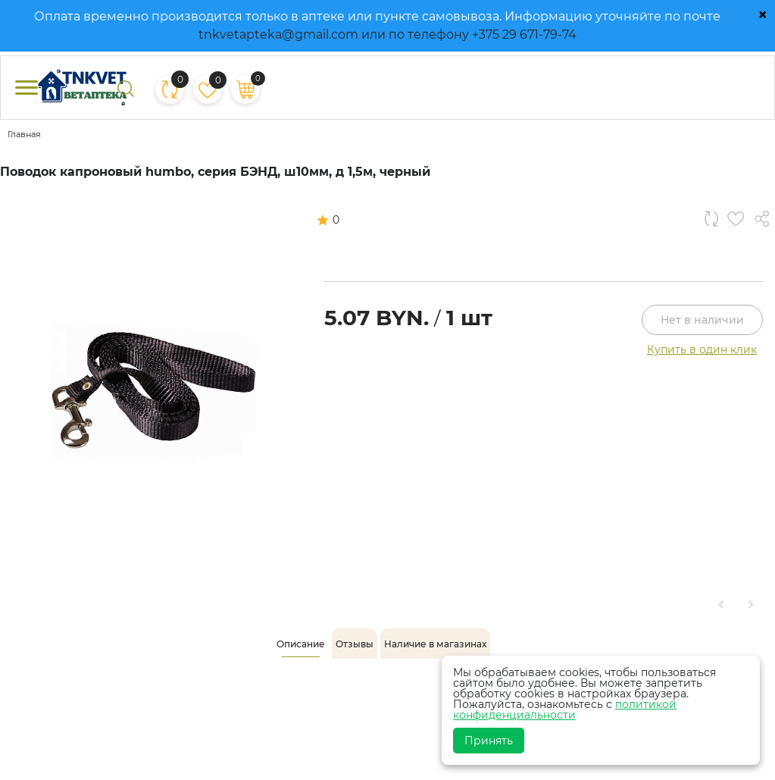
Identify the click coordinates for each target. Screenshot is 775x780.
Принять (488, 740)
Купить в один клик (702, 349)
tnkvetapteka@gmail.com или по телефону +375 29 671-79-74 (387, 34)
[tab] (301, 644)
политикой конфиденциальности (565, 709)
